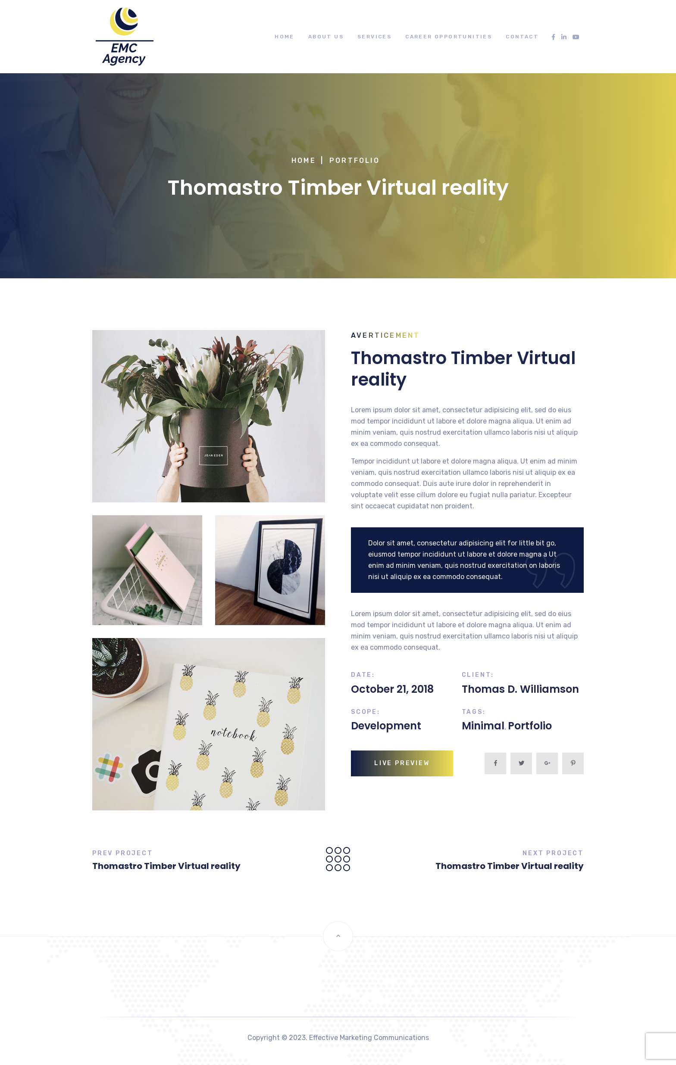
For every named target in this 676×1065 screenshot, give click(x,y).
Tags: (474, 712)
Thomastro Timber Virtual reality (166, 866)
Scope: (365, 712)
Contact (522, 37)
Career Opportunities (448, 37)
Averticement (385, 335)
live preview (402, 763)
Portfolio (354, 160)
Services (374, 37)
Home (284, 37)
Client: (478, 675)
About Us (326, 37)
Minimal (483, 726)
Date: (363, 675)
